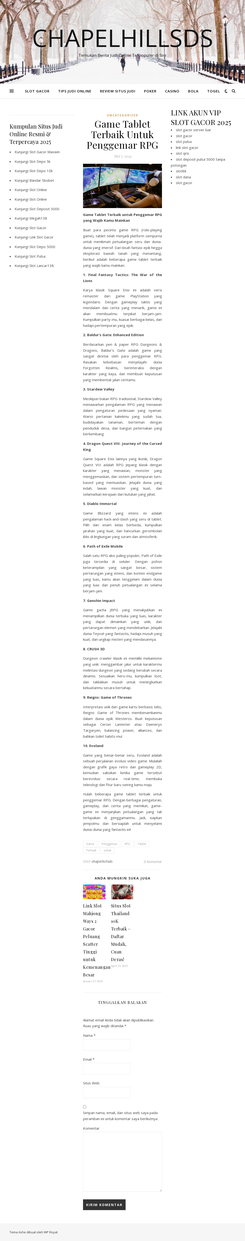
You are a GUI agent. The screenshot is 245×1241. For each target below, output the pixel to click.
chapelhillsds (102, 861)
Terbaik (91, 850)
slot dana (183, 177)
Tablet (142, 844)
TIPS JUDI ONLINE (74, 91)
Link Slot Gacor (41, 237)
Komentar (91, 1128)
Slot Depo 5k (39, 161)
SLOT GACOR (37, 91)
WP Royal (50, 1232)
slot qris (182, 153)
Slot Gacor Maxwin (44, 151)
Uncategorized (122, 115)
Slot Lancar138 (41, 265)
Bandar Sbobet (41, 180)
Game (90, 844)
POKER (150, 91)
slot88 (181, 171)
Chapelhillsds (122, 38)
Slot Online (38, 189)
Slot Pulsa (37, 256)
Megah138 (38, 218)
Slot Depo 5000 (42, 246)
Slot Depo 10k (41, 170)
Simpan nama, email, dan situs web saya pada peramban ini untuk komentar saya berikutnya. (120, 1115)
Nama (89, 1035)
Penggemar (109, 844)
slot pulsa (184, 141)
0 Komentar (153, 861)
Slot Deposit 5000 (44, 208)
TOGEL (213, 91)
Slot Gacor (37, 227)
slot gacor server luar (193, 129)
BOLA (193, 91)
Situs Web (91, 1083)
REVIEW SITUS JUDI (117, 91)
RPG (127, 844)
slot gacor (184, 135)
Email (89, 1059)
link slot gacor (187, 147)
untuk (107, 850)
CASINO (172, 91)
